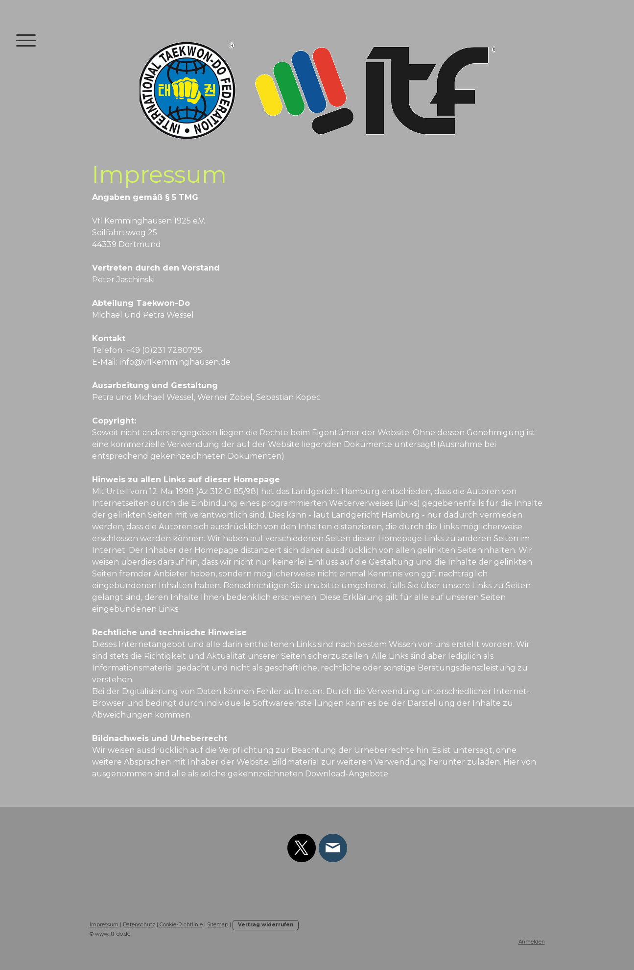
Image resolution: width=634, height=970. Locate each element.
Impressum (104, 924)
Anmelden (531, 942)
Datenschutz (139, 924)
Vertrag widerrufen (265, 924)
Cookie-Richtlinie (181, 924)
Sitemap (217, 924)
